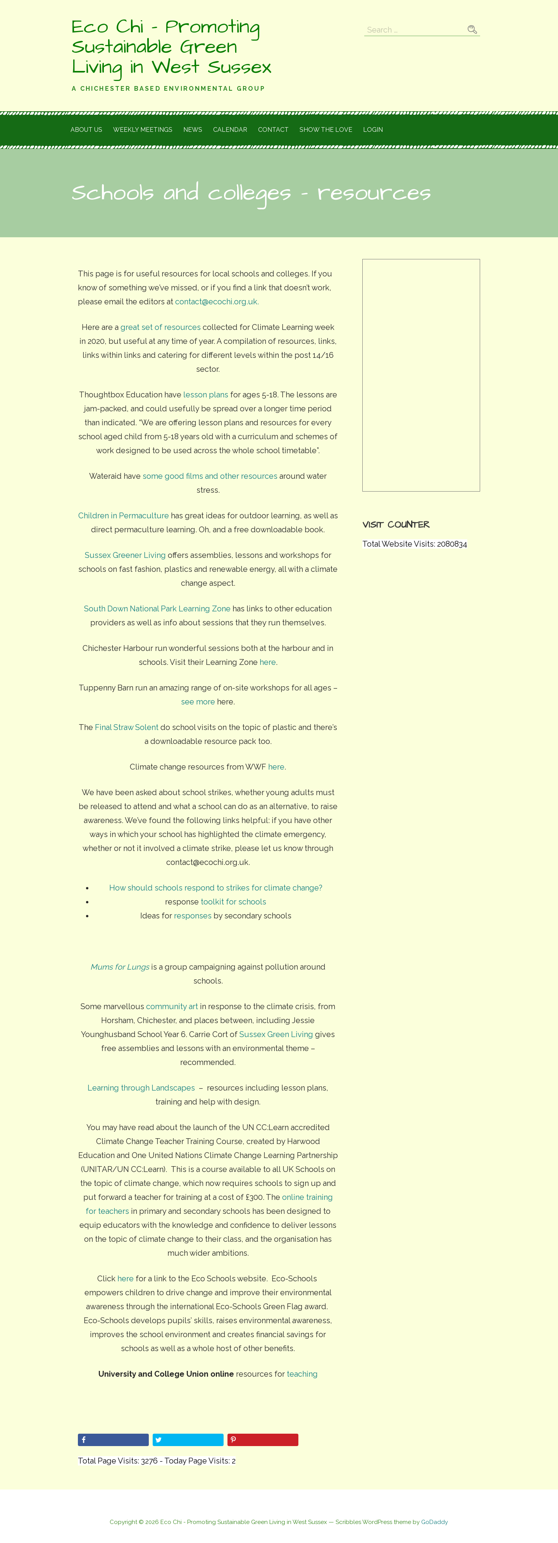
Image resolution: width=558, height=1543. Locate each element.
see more (198, 701)
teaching (302, 1374)
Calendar (230, 129)
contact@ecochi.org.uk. (217, 301)
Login (373, 129)
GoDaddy (434, 1522)
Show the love (326, 129)
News (192, 129)
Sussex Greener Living (125, 555)
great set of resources (161, 327)
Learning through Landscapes (141, 1088)
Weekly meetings (142, 129)
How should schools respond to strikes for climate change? (215, 887)
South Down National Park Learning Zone (157, 608)
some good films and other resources (210, 476)
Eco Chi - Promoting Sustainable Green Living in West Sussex (171, 47)
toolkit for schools (233, 901)
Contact (273, 129)
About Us (86, 129)
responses (192, 915)
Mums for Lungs (119, 967)
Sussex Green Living (276, 1034)
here (267, 662)
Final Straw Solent (126, 727)
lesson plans (205, 394)
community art (172, 1006)
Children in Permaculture (123, 515)
